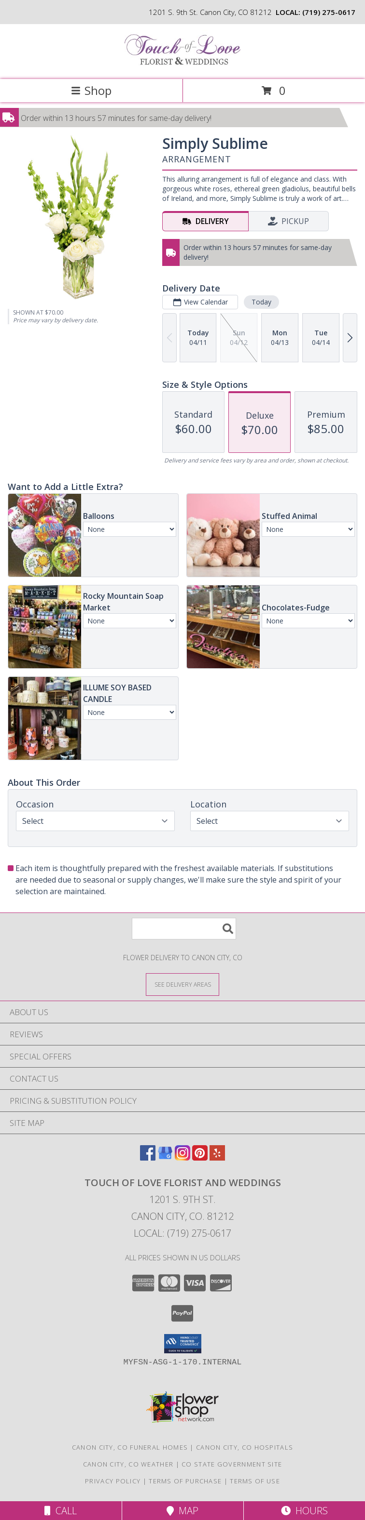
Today (261, 301)
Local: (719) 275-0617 (182, 1233)
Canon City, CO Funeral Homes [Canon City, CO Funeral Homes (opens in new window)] (130, 1447)
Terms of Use (255, 1481)
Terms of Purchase (185, 1481)
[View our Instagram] (182, 1157)
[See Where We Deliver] (182, 984)
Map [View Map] (182, 1510)
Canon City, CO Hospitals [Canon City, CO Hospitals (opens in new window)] (244, 1447)
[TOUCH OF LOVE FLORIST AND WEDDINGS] (182, 65)
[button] (182, 1343)
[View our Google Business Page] (165, 1157)
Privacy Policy (112, 1481)
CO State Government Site (232, 1464)
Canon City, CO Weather (128, 1464)
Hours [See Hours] (304, 1510)
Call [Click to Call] (60, 1510)
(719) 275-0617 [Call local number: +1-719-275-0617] (328, 12)
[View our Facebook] (147, 1157)
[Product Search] (184, 928)
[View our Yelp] (217, 1157)
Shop (91, 90)
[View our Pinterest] (200, 1157)
